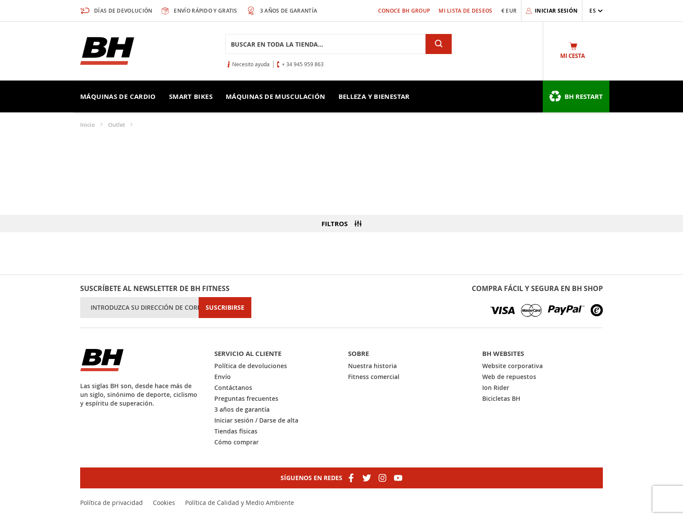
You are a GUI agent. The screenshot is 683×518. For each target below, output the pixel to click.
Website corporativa (512, 366)
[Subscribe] (225, 307)
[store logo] (107, 51)
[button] (596, 10)
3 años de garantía (242, 409)
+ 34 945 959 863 (303, 64)
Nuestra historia (372, 366)
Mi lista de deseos (465, 10)
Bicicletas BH (501, 398)
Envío (222, 376)
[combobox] (325, 44)
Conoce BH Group (404, 10)
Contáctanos (233, 387)
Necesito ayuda (251, 64)
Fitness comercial (373, 376)
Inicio (88, 125)
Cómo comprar (236, 442)
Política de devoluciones (250, 366)
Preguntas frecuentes (246, 398)
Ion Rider (495, 387)
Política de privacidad (111, 502)
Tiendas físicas (235, 431)
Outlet (117, 125)
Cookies (164, 502)
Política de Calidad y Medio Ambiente (239, 502)
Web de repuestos (509, 376)
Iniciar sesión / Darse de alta (256, 420)
